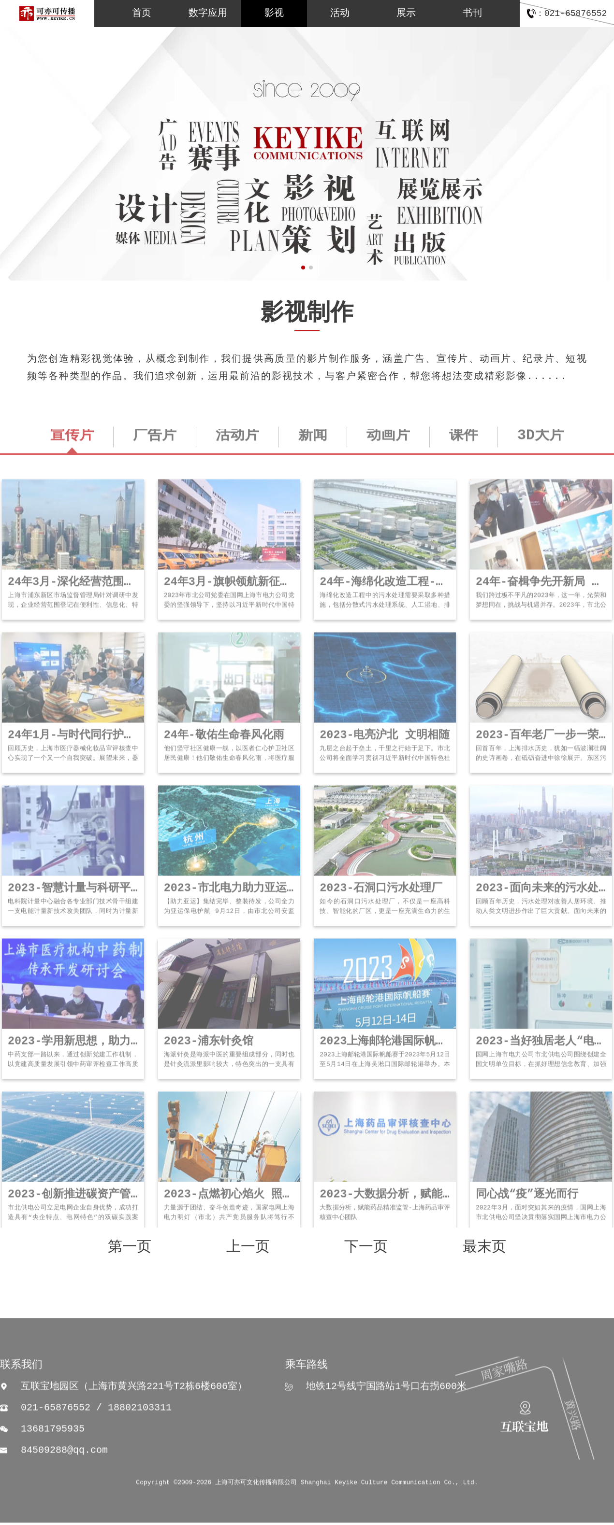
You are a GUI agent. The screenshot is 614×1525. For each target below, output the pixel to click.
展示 (406, 13)
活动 (340, 13)
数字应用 (208, 13)
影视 (274, 13)
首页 (141, 13)
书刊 (472, 13)
